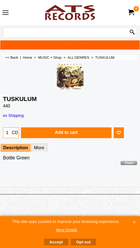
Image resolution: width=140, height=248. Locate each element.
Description (15, 147)
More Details (66, 230)
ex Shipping (13, 115)
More (39, 147)
